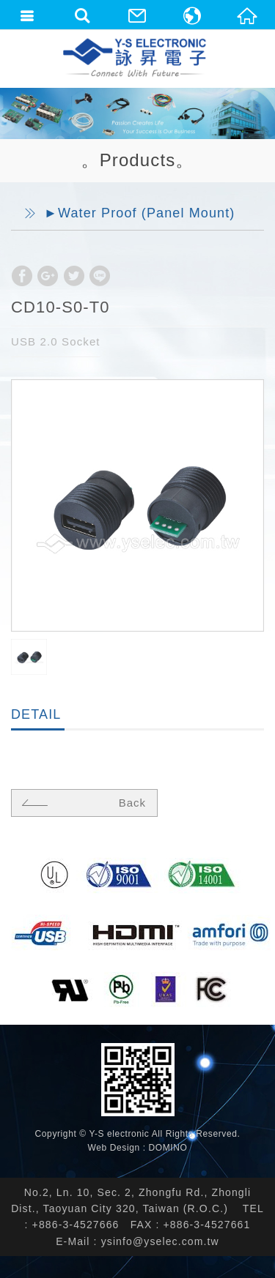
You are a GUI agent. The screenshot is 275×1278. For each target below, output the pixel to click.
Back (82, 802)
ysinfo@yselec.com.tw (160, 1241)
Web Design (114, 1148)
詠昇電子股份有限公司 (136, 59)
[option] (137, 505)
